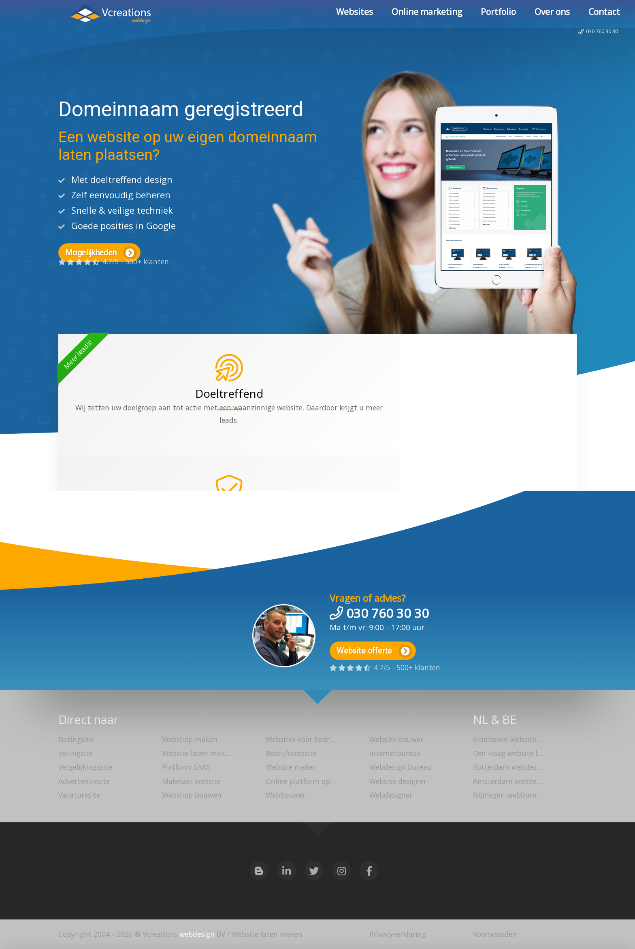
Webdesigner (390, 795)
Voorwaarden (495, 934)
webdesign (197, 934)
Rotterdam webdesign (505, 768)
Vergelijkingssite (85, 768)
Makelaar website (191, 781)
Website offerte (375, 648)
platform (272, 444)
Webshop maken (189, 740)
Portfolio (498, 14)
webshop (352, 431)
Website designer (397, 781)
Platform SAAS (186, 768)
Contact (604, 14)
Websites (354, 14)
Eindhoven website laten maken (505, 740)
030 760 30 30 (589, 42)
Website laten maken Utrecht (194, 754)
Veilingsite (75, 754)
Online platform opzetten (298, 781)
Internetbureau (395, 754)
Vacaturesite (79, 795)
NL (480, 719)
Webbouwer (285, 795)
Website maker (290, 768)
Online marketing (427, 14)
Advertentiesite (84, 781)
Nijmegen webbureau (505, 795)
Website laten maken (69, 15)
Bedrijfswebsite (291, 754)
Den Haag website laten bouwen (505, 754)
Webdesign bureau (400, 768)
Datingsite (75, 740)
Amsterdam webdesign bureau (505, 781)
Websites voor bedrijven (298, 740)
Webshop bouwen (191, 795)
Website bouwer (396, 740)
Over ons (552, 14)
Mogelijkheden (101, 252)
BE (510, 719)
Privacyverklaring (397, 934)
